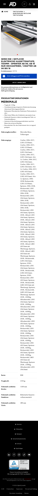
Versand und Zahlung (31, 489)
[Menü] (4, 4)
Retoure (26, 493)
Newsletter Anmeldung (15, 493)
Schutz (19, 444)
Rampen (19, 434)
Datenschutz (10, 489)
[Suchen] (24, 4)
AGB (2, 489)
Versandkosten (28, 479)
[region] (19, 38)
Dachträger (19, 448)
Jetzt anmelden (19, 82)
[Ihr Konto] (30, 4)
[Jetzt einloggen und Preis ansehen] (34, 4)
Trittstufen (19, 429)
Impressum (19, 489)
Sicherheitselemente (19, 439)
